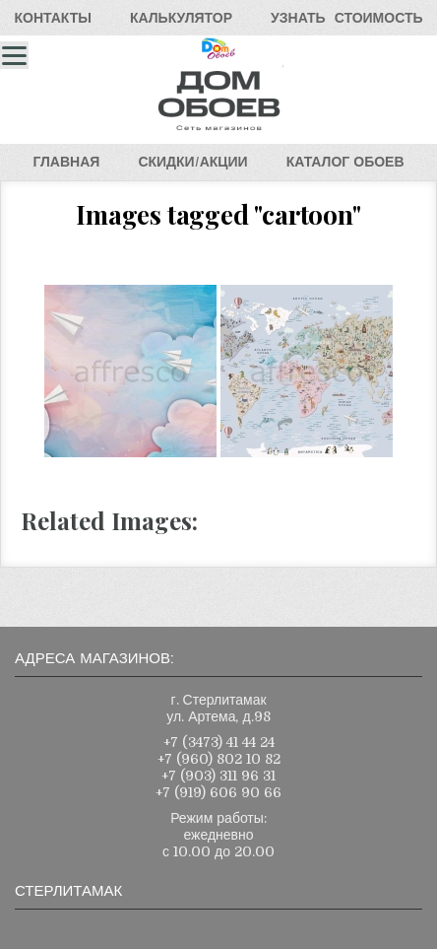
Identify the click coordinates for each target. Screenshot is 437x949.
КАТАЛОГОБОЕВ (345, 161)
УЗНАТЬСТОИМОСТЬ (346, 18)
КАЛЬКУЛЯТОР (181, 18)
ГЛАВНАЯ (65, 161)
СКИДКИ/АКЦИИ (192, 161)
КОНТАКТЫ (52, 18)
